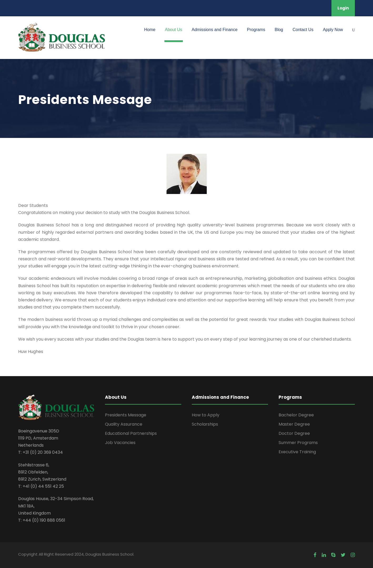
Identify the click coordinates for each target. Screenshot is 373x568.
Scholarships (205, 424)
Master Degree (294, 424)
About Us (173, 29)
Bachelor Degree (296, 415)
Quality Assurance (123, 424)
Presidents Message (125, 415)
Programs (256, 29)
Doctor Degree (294, 433)
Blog (279, 29)
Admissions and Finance (215, 29)
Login (343, 8)
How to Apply (205, 415)
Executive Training (297, 452)
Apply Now (333, 29)
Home (149, 29)
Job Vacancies (120, 443)
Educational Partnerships (131, 433)
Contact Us (303, 29)
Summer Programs (298, 443)
